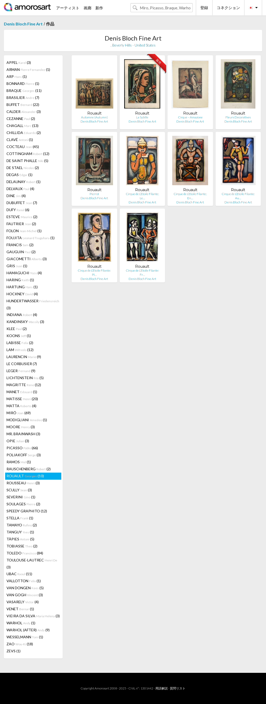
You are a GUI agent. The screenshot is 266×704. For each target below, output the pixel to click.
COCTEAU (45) (22, 146)
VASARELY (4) (22, 602)
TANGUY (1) (20, 532)
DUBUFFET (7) (21, 202)
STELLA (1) (19, 518)
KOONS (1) (18, 335)
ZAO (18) (19, 644)
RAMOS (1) (18, 462)
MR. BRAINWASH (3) (23, 434)
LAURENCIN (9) (23, 356)
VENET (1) (20, 609)
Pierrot (94, 194)
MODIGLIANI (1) (26, 420)
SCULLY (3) (19, 490)
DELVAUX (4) (20, 188)
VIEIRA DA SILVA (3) (33, 616)
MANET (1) (21, 392)
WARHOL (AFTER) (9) (28, 630)
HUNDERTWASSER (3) (32, 304)
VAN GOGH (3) (24, 595)
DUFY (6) (17, 209)
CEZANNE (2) (20, 118)
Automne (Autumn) (94, 117)
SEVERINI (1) (20, 497)
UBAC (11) (19, 574)
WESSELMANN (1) (24, 637)
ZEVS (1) (13, 651)
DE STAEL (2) (22, 167)
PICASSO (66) (22, 448)
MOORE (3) (20, 427)
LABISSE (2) (19, 342)
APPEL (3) (18, 62)
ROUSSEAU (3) (23, 483)
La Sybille (142, 117)
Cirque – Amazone (190, 117)
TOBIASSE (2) (21, 546)
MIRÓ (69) (18, 413)
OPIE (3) (17, 441)
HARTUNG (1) (22, 287)
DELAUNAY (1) (23, 181)
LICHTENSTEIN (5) (25, 378)
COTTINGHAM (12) (27, 153)
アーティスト (67, 7)
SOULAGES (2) (23, 504)
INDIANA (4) (21, 314)
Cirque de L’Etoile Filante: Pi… (94, 273)
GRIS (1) (16, 266)
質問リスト (177, 688)
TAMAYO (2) (21, 525)
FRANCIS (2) (20, 245)
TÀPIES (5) (20, 539)
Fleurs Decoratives (238, 117)
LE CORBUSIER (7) (21, 363)
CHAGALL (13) (22, 125)
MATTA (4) (21, 406)
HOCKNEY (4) (22, 294)
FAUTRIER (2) (21, 224)
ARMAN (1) (28, 69)
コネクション (228, 7)
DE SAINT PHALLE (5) (27, 160)
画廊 (87, 7)
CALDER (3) (23, 111)
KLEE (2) (16, 328)
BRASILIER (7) (22, 97)
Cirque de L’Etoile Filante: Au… (238, 196)
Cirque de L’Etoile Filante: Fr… (142, 273)
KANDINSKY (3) (25, 321)
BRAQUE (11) (24, 90)
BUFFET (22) (22, 104)
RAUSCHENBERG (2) (28, 469)
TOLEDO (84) (24, 553)
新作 (99, 7)
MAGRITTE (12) (23, 385)
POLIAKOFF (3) (23, 455)
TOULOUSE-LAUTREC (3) (31, 563)
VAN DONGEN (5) (25, 588)
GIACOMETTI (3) (26, 259)
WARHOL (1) (20, 623)
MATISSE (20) (22, 399)
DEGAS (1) (19, 174)
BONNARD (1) (22, 83)
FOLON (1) (24, 231)
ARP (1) (16, 76)
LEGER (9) (20, 370)
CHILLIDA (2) (23, 132)
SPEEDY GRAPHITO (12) (26, 511)
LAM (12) (20, 349)
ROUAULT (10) (25, 476)
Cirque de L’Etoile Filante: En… (190, 196)
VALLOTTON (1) (23, 581)
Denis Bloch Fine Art (23, 23)
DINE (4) (16, 195)
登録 (204, 7)
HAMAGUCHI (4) (24, 273)
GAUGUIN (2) (21, 252)
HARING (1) (20, 280)
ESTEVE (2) (21, 216)
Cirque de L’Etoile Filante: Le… (142, 196)
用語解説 (161, 688)
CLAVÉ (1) (19, 139)
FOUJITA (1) (30, 238)
